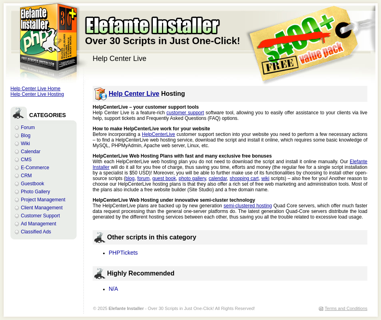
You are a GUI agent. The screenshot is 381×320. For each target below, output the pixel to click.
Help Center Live (134, 93)
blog (130, 178)
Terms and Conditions (346, 308)
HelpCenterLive (158, 134)
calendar (218, 178)
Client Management (42, 208)
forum (143, 178)
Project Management (43, 200)
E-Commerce (35, 167)
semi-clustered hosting (248, 206)
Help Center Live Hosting (37, 94)
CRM (26, 175)
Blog (25, 135)
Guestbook (32, 183)
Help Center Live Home (35, 88)
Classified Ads (36, 232)
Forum (28, 127)
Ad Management (38, 224)
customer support (185, 112)
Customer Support (40, 216)
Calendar (31, 151)
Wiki (25, 143)
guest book (164, 178)
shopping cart (244, 178)
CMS (26, 159)
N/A (113, 289)
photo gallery (192, 178)
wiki (265, 178)
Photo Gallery (35, 191)
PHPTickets (123, 252)
